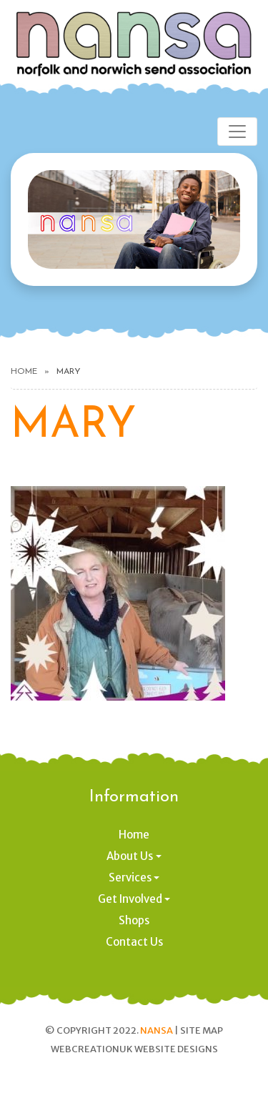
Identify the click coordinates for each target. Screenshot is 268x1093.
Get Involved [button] (130, 899)
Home (24, 371)
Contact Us (134, 942)
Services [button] (130, 877)
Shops (134, 920)
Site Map (201, 1030)
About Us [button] (129, 856)
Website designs (176, 1049)
